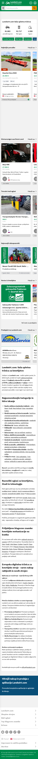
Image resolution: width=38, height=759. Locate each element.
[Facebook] (10, 732)
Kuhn (11, 549)
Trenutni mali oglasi (8, 191)
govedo (25, 498)
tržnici (27, 385)
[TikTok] (14, 732)
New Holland (17, 408)
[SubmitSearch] (34, 8)
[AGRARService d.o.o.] (16, 348)
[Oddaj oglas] (31, 3)
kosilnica (32, 413)
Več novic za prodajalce (29, 323)
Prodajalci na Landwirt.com (11, 330)
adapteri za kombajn (10, 447)
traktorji (14, 491)
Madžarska (13, 585)
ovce (33, 498)
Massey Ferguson (19, 547)
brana (16, 425)
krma (22, 494)
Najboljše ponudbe (8, 48)
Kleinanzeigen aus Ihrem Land (12, 139)
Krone (15, 549)
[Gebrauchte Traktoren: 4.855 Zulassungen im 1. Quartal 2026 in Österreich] (16, 302)
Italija (8, 585)
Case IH (25, 544)
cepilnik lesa (24, 423)
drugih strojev (21, 514)
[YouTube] (2, 732)
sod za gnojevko (14, 442)
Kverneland (27, 549)
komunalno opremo (8, 514)
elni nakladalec (21, 457)
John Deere (13, 544)
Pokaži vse (32, 48)
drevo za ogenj (30, 494)
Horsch (12, 551)
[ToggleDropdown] (19, 710)
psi (3, 500)
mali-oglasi (19, 39)
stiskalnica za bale (10, 418)
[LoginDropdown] (35, 3)
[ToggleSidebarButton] (3, 2)
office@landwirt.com (28, 667)
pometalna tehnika (19, 452)
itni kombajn (31, 444)
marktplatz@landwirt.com (12, 756)
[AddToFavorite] (28, 54)
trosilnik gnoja (24, 442)
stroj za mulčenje (20, 432)
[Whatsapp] (19, 732)
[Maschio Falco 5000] (16, 76)
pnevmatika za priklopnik (19, 437)
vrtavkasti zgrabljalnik (11, 416)
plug (26, 425)
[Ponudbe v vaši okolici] (3, 8)
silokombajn (22, 447)
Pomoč (5, 739)
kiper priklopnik (18, 428)
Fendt (10, 408)
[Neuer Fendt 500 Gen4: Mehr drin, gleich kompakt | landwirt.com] (16, 260)
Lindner (20, 544)
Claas (23, 408)
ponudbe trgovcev (8, 39)
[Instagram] (6, 732)
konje (30, 498)
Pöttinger (21, 549)
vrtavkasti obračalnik (26, 416)
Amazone (5, 551)
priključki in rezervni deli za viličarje (21, 461)
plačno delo (18, 502)
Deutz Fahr (5, 549)
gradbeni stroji (6, 491)
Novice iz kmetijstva (8, 280)
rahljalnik (22, 425)
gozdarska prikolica (14, 423)
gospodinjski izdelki (14, 494)
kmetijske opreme (17, 511)
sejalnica (29, 432)
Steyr (3, 544)
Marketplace (27, 39)
